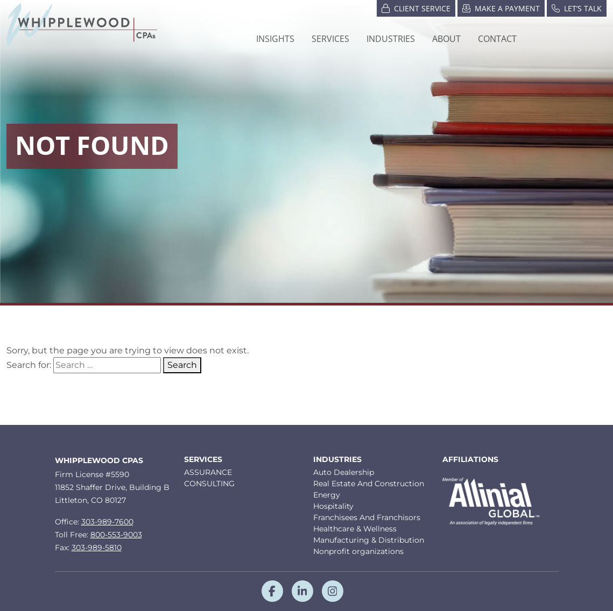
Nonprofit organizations (358, 551)
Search (182, 365)
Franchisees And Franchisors (366, 517)
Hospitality (333, 506)
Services (203, 459)
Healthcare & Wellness (355, 529)
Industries (337, 459)
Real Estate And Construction (368, 483)
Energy (326, 495)
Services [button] (330, 39)
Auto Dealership (343, 472)
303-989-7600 (107, 522)
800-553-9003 (116, 534)
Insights (275, 39)
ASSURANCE (208, 472)
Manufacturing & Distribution (368, 540)
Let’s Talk (577, 7)
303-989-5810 (97, 547)
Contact (497, 39)
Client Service (416, 7)
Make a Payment (501, 7)
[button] (390, 38)
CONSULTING (209, 483)
